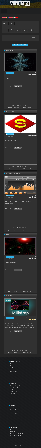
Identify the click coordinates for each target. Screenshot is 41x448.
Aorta (7, 234)
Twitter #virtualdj (16, 436)
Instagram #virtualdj (17, 434)
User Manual (14, 388)
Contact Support (15, 386)
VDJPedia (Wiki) (15, 392)
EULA (12, 415)
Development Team (31, 317)
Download (13, 364)
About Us (13, 408)
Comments (18, 107)
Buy (11, 366)
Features (12, 368)
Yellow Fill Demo (11, 112)
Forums (12, 393)
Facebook (13, 430)
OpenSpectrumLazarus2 (13, 173)
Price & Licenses (15, 370)
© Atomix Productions (20, 446)
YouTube (13, 432)
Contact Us (13, 410)
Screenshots (13, 371)
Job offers (13, 412)
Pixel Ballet (9, 50)
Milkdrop (9, 295)
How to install (27, 107)
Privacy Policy (14, 414)
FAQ (11, 390)
